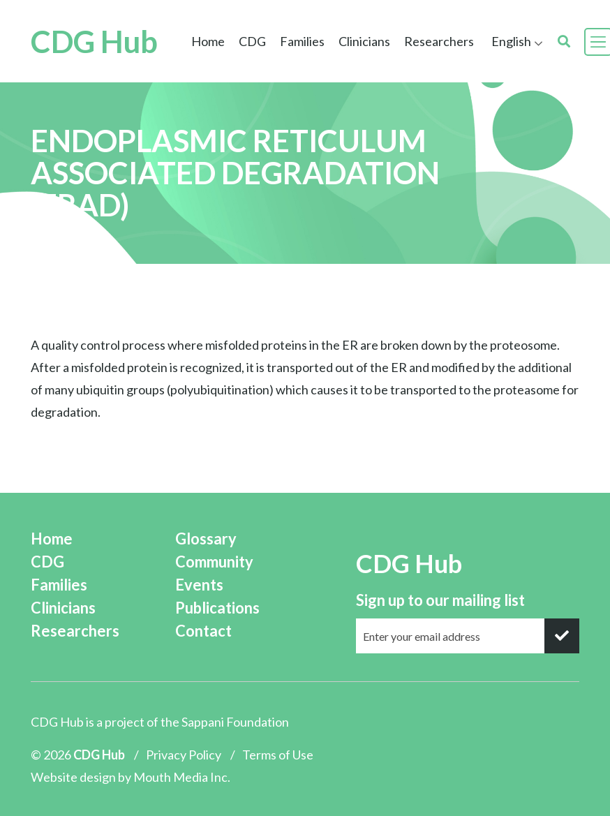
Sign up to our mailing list (440, 600)
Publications (217, 607)
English (511, 41)
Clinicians (364, 41)
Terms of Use (277, 754)
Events (199, 584)
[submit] (561, 635)
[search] (564, 41)
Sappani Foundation (235, 721)
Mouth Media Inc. (181, 777)
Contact (203, 630)
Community (214, 561)
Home (208, 41)
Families (302, 41)
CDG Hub (94, 42)
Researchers (439, 41)
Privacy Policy (183, 754)
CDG (252, 41)
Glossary (206, 538)
